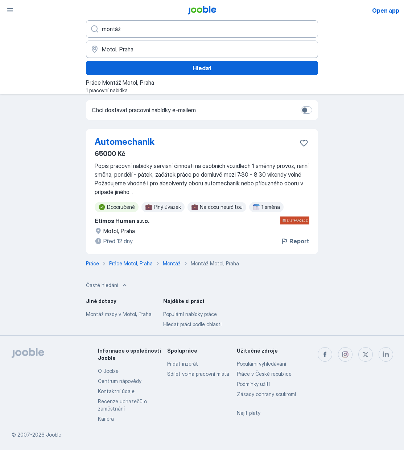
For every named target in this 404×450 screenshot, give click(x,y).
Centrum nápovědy (119, 381)
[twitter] (365, 354)
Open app (385, 10)
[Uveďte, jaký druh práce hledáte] (202, 29)
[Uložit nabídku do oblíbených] (304, 143)
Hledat (202, 68)
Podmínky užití (253, 384)
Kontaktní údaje (116, 391)
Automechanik (124, 141)
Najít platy (248, 413)
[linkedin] (386, 354)
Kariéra (106, 419)
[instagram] (345, 354)
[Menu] (10, 10)
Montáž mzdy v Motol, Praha (119, 314)
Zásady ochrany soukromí (266, 394)
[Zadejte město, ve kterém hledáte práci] (202, 49)
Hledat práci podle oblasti (192, 324)
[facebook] (325, 354)
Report (295, 241)
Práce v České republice (264, 374)
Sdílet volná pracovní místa (198, 374)
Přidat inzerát (182, 364)
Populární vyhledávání (261, 364)
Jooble (53, 435)
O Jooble (108, 371)
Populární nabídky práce (190, 314)
